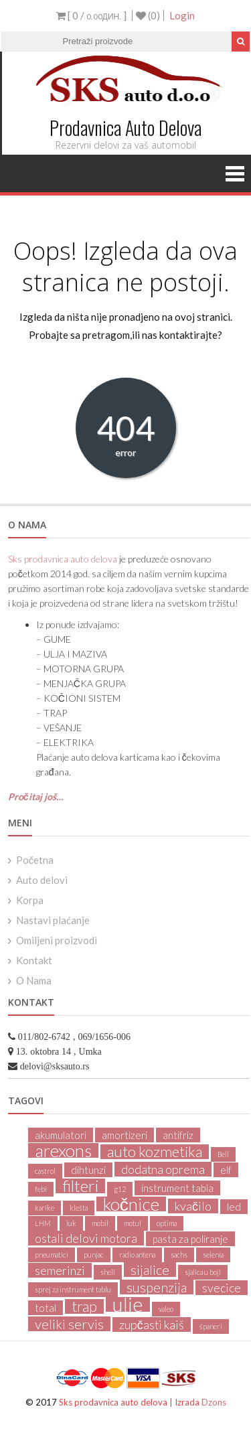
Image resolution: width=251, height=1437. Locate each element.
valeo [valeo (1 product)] (166, 1308)
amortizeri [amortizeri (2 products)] (124, 1135)
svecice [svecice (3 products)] (221, 1287)
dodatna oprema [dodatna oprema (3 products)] (163, 1169)
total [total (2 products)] (45, 1308)
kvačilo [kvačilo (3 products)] (193, 1206)
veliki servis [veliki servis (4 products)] (69, 1323)
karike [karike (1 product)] (44, 1207)
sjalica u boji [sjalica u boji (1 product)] (203, 1272)
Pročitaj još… (36, 796)
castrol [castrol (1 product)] (45, 1170)
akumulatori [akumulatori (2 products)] (60, 1135)
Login (182, 15)
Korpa (30, 900)
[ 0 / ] (91, 15)
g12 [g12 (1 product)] (120, 1189)
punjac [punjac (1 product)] (94, 1254)
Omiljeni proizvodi (56, 940)
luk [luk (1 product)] (71, 1223)
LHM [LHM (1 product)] (43, 1223)
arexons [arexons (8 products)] (63, 1150)
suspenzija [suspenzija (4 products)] (157, 1287)
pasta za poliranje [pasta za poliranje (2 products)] (190, 1239)
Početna (35, 860)
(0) (148, 15)
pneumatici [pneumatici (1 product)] (51, 1254)
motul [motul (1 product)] (132, 1223)
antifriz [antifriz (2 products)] (178, 1135)
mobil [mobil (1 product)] (100, 1223)
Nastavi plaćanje (53, 920)
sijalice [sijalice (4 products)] (150, 1269)
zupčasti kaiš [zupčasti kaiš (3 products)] (151, 1324)
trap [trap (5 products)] (84, 1306)
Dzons (213, 1402)
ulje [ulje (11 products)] (127, 1304)
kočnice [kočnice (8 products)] (131, 1204)
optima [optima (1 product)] (167, 1223)
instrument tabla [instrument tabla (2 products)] (177, 1188)
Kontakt (34, 960)
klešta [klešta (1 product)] (79, 1207)
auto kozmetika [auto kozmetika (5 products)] (154, 1151)
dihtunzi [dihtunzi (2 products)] (88, 1170)
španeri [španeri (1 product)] (210, 1326)
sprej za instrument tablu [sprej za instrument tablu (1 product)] (73, 1289)
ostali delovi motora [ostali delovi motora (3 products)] (86, 1238)
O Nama (34, 980)
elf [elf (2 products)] (226, 1170)
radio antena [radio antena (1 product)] (137, 1254)
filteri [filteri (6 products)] (80, 1186)
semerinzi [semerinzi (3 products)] (60, 1270)
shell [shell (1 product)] (107, 1272)
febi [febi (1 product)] (41, 1189)
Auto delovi (42, 880)
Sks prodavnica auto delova (62, 558)
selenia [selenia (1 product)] (213, 1254)
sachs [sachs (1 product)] (179, 1254)
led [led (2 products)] (234, 1207)
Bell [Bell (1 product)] (223, 1154)
